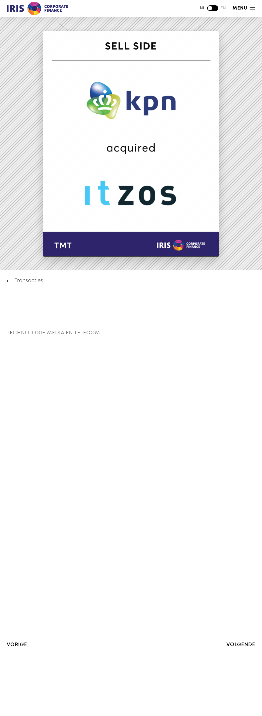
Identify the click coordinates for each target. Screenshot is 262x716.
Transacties (29, 280)
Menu (244, 8)
